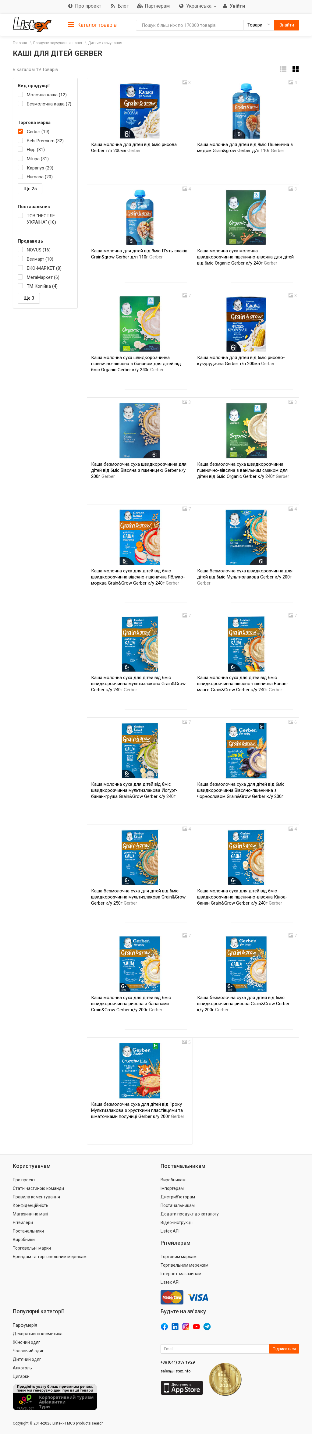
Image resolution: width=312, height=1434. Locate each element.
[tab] (92, 24)
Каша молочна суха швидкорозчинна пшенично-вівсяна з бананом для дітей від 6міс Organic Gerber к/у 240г (136, 363)
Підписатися (284, 1349)
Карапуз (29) (40, 168)
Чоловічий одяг (28, 1350)
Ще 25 (30, 188)
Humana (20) (40, 177)
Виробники (24, 1239)
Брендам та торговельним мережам (50, 1256)
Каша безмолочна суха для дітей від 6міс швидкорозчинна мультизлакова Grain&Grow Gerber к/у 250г (138, 897)
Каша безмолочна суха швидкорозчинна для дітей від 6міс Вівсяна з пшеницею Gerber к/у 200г (138, 470)
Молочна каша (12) (47, 95)
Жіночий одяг (26, 1342)
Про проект (24, 1179)
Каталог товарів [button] (92, 25)
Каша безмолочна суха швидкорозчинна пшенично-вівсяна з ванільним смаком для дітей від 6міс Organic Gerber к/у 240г (243, 470)
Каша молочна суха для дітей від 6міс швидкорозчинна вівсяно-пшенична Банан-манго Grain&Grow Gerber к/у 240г (242, 683)
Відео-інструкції (177, 1222)
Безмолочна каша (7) (49, 104)
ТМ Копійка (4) (42, 286)
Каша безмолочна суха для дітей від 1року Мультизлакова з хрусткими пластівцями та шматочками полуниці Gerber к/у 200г (137, 1110)
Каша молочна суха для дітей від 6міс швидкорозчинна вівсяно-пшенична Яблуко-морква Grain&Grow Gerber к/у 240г (138, 577)
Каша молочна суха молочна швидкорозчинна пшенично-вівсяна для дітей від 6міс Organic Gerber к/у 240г (245, 257)
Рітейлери (23, 1222)
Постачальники (28, 1231)
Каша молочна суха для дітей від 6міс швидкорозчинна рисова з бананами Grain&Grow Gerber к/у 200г (131, 1003)
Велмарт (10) (40, 259)
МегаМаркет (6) (43, 277)
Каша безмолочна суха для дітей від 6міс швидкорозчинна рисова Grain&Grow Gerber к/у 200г (243, 1003)
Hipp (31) (36, 149)
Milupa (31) (38, 159)
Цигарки (21, 1376)
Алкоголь (22, 1367)
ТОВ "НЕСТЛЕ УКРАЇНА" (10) (41, 219)
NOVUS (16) (39, 250)
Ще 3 (28, 298)
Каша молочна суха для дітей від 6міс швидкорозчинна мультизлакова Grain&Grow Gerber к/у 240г (138, 683)
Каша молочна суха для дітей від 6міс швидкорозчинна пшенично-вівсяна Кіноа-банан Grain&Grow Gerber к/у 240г (242, 897)
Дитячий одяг (27, 1359)
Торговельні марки (32, 1248)
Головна (20, 43)
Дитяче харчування (105, 43)
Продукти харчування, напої (57, 43)
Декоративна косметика (37, 1333)
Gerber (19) (38, 131)
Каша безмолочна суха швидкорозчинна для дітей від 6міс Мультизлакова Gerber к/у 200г (244, 577)
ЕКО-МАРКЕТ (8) (44, 268)
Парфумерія (25, 1325)
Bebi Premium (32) (45, 141)
